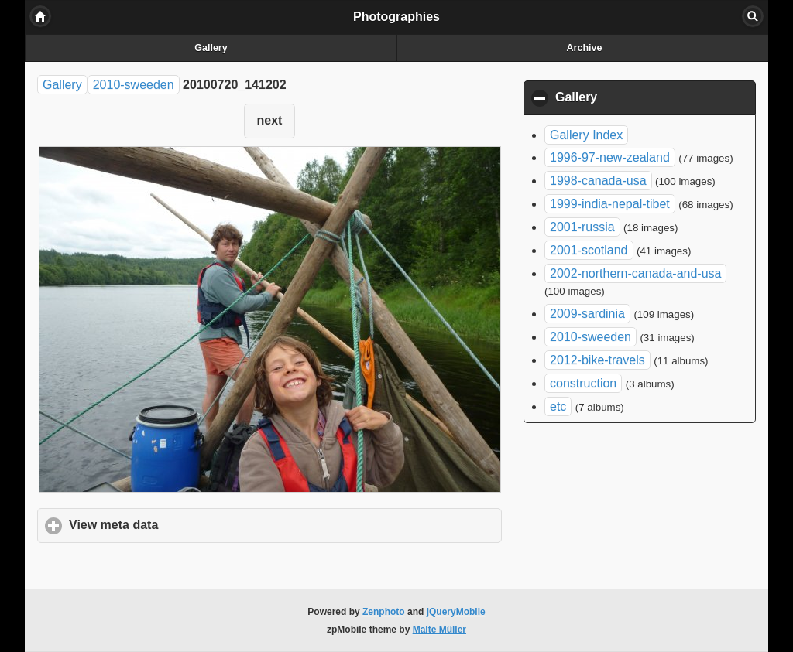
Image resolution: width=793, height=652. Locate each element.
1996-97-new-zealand (610, 157)
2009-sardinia (587, 313)
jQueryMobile (456, 611)
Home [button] (40, 16)
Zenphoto (383, 611)
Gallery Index (586, 135)
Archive (584, 48)
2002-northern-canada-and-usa (635, 273)
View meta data (186, 524)
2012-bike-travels (597, 360)
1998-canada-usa (598, 180)
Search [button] (752, 16)
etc (558, 406)
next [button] (270, 120)
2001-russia (582, 227)
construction (583, 383)
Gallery (210, 48)
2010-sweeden (133, 84)
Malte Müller (439, 629)
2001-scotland (589, 250)
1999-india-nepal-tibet (610, 203)
